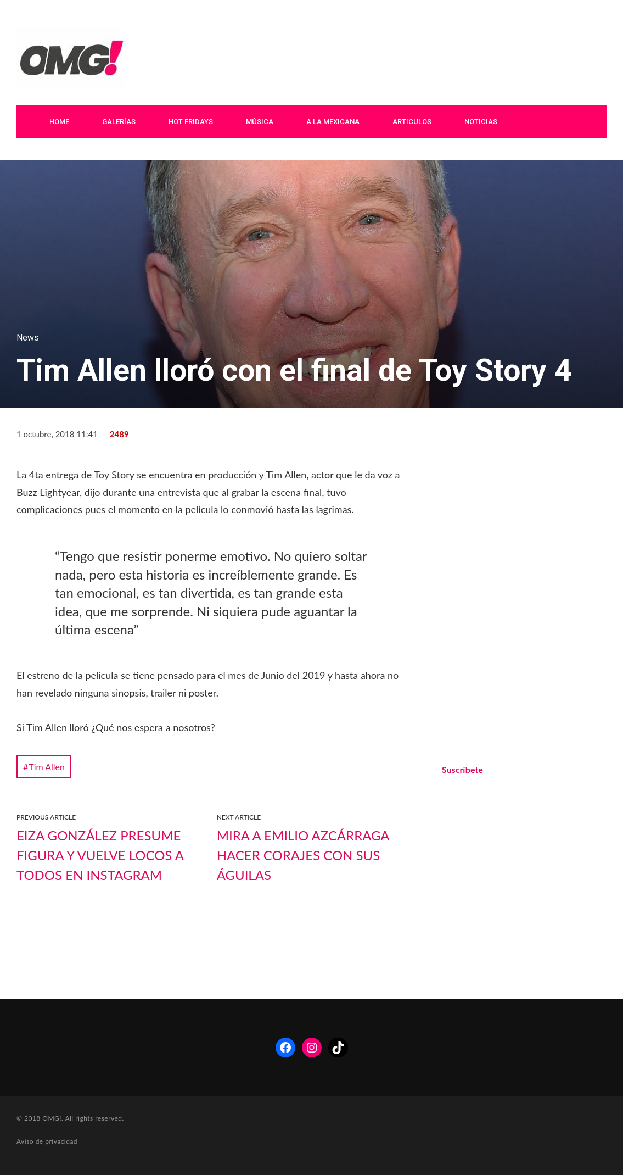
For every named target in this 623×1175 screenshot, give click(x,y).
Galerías (119, 122)
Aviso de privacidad (46, 1141)
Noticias (480, 122)
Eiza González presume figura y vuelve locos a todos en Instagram (99, 855)
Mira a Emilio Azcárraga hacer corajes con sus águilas (303, 855)
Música (259, 122)
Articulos (411, 122)
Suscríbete (462, 769)
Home (59, 122)
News (27, 337)
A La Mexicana (333, 122)
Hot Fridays (191, 122)
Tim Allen (47, 766)
